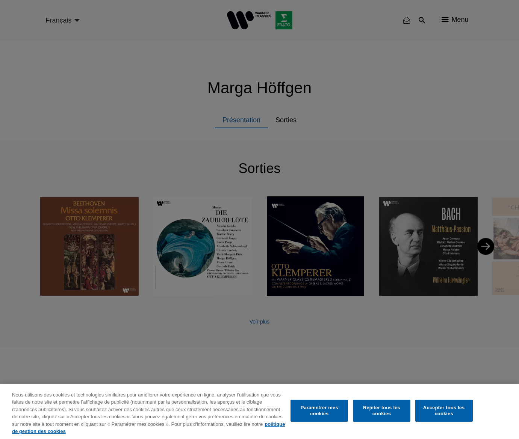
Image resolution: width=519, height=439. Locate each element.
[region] (259, 411)
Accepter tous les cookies (444, 410)
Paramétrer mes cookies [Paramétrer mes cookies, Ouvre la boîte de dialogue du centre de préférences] (319, 410)
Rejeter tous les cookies (381, 410)
